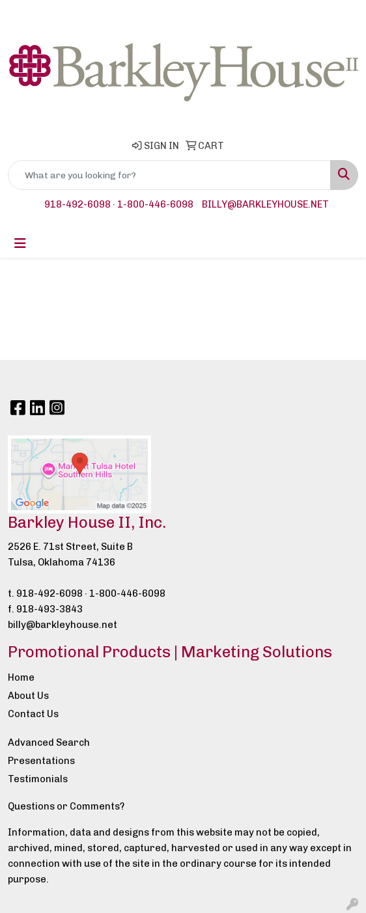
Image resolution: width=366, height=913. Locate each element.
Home (21, 677)
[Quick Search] (169, 175)
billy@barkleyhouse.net (265, 204)
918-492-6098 (77, 204)
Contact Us (33, 714)
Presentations (41, 761)
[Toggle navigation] (20, 243)
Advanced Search (49, 742)
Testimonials (38, 779)
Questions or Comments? (66, 806)
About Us (28, 696)
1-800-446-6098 (155, 204)
